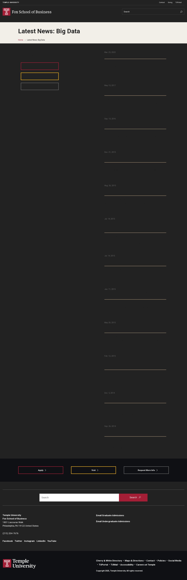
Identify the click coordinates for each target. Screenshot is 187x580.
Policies (162, 560)
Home (20, 40)
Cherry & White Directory (109, 560)
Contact (162, 2)
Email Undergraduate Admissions (113, 521)
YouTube (51, 541)
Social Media (174, 560)
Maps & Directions (134, 560)
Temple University (11, 2)
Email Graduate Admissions (110, 515)
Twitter (34, 55)
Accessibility (126, 564)
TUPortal (178, 2)
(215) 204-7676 (10, 533)
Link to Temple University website (19, 564)
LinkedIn (58, 55)
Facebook (23, 55)
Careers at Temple (145, 564)
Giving (170, 2)
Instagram (45, 55)
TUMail (114, 564)
